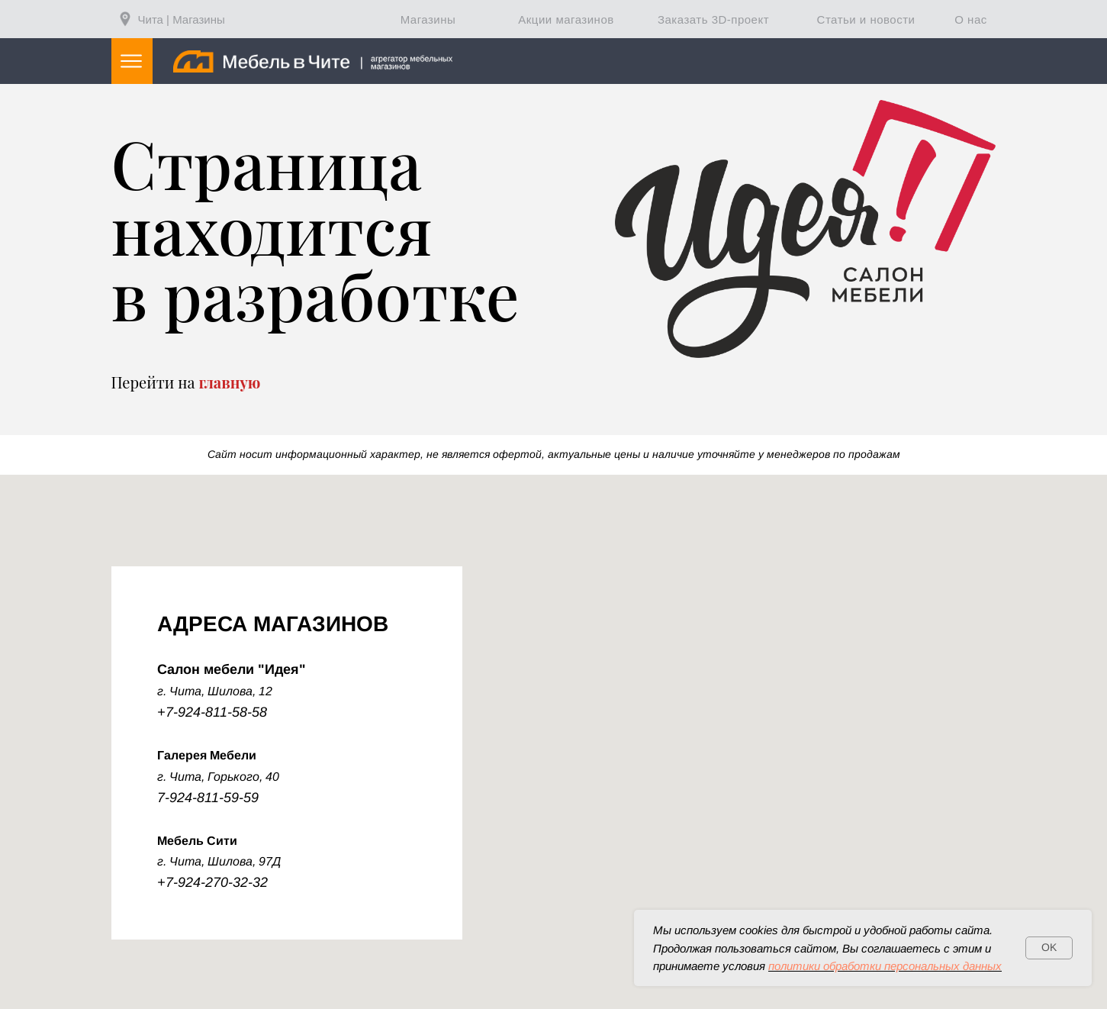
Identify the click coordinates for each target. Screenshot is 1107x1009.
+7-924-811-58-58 (212, 712)
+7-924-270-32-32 (212, 882)
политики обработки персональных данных (885, 965)
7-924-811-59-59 (208, 797)
